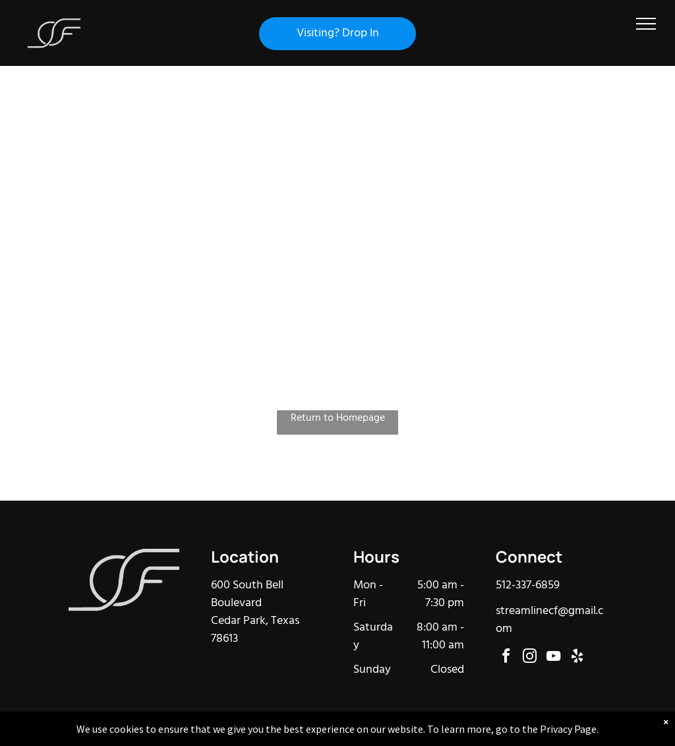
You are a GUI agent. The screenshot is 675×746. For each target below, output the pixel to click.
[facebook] (506, 658)
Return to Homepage (338, 418)
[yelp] (577, 658)
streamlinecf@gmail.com (549, 620)
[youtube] (553, 658)
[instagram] (530, 658)
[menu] (646, 24)
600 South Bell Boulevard (247, 594)
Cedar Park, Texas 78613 (255, 629)
